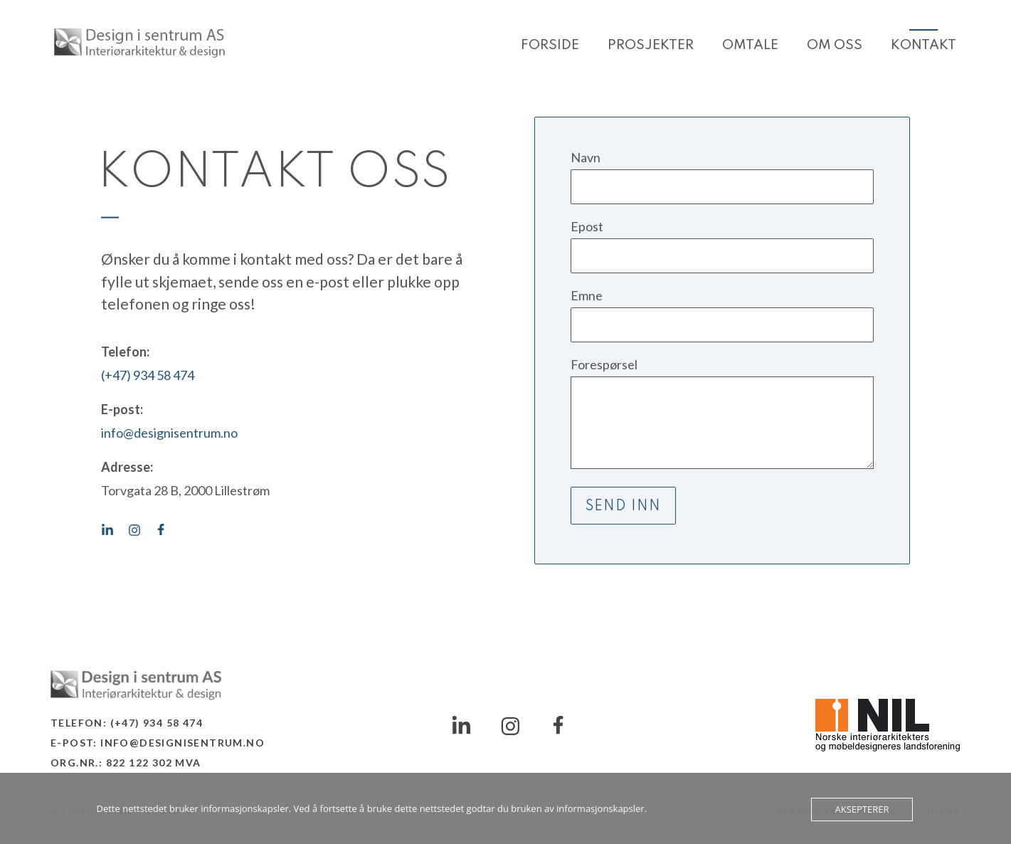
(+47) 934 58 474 (147, 375)
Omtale (750, 45)
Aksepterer (862, 809)
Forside (550, 45)
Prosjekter (651, 45)
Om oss (834, 45)
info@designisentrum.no (169, 433)
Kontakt (923, 45)
